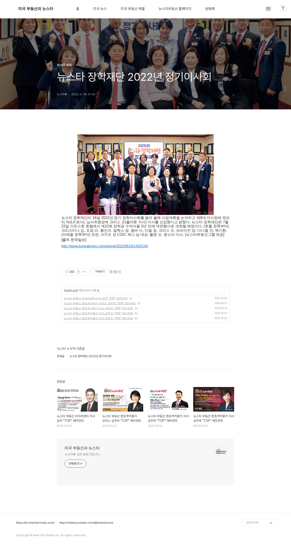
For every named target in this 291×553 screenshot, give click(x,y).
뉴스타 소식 (70, 290)
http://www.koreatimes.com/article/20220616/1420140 (104, 246)
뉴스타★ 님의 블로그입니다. (82, 454)
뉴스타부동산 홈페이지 (175, 9)
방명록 (210, 9)
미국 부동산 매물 (133, 9)
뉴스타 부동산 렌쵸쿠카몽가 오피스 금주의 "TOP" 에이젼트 (100, 303)
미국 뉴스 (100, 9)
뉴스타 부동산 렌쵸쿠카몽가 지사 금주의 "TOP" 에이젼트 (98, 308)
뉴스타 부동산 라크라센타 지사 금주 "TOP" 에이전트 (96, 298)
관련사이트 (252, 522)
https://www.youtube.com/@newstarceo (86, 522)
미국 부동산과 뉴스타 (35, 9)
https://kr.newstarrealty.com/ (35, 522)
